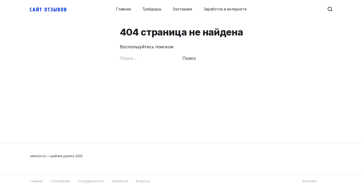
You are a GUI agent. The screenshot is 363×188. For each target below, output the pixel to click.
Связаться (120, 181)
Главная (123, 9)
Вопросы (143, 181)
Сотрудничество (91, 181)
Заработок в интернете (225, 9)
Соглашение (60, 181)
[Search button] (330, 9)
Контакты (309, 181)
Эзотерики (182, 9)
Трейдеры (151, 9)
